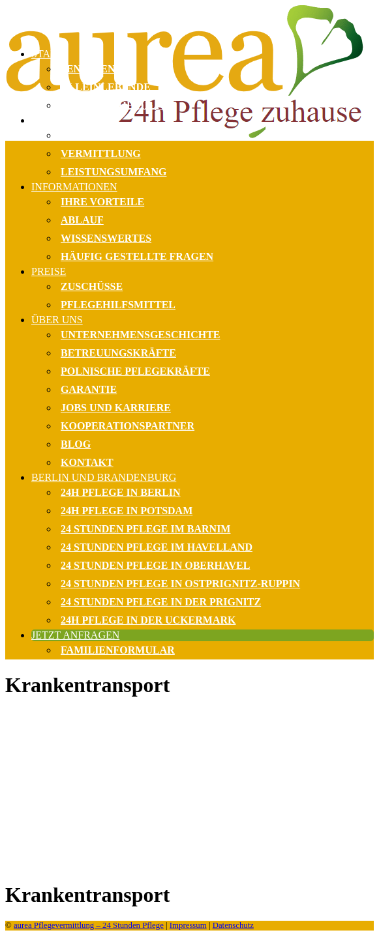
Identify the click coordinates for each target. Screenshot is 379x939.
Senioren (88, 68)
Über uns (57, 319)
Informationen (74, 186)
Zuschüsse (92, 286)
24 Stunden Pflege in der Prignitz (161, 601)
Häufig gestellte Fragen (137, 256)
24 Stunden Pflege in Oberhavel (155, 565)
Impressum (188, 925)
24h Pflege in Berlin (121, 492)
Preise (48, 271)
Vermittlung (101, 153)
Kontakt (87, 462)
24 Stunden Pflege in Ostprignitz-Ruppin (180, 583)
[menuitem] (202, 148)
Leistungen (64, 120)
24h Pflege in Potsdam (126, 510)
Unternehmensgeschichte (140, 334)
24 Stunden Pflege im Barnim (145, 528)
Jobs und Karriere (116, 407)
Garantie (89, 389)
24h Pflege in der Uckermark (148, 620)
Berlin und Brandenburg (103, 477)
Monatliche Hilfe (115, 105)
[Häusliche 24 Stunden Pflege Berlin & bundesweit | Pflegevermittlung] (189, 21)
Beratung (90, 135)
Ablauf (82, 219)
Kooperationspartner (127, 425)
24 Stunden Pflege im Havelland (156, 547)
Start (47, 53)
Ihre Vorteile (102, 201)
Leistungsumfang (113, 171)
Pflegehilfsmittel (118, 304)
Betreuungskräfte (118, 352)
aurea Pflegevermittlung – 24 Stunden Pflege (89, 925)
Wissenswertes (106, 238)
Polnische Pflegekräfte (135, 371)
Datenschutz (233, 925)
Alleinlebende (106, 87)
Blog (76, 444)
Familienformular (118, 650)
